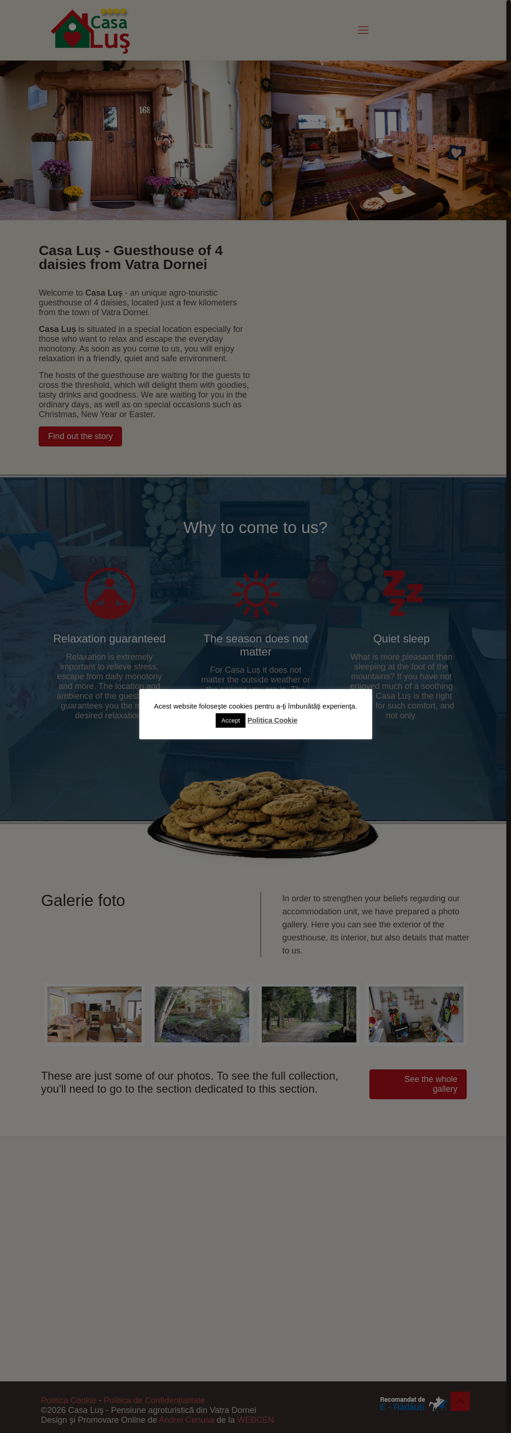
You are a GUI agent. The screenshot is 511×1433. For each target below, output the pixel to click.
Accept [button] (230, 720)
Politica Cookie (272, 720)
